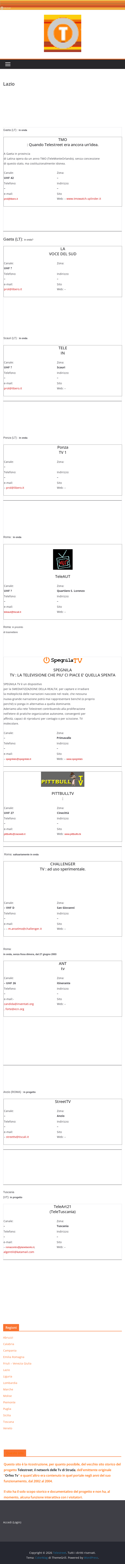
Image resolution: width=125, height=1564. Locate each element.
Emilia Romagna (13, 1357)
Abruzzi (8, 1337)
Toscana (8, 1422)
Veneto (7, 1428)
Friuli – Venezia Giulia (17, 1363)
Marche (8, 1389)
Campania (9, 1350)
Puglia (7, 1409)
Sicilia (7, 1415)
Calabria (8, 1344)
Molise (7, 1396)
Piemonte (9, 1402)
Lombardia (10, 1383)
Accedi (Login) (12, 1522)
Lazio (6, 1370)
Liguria (7, 1376)
